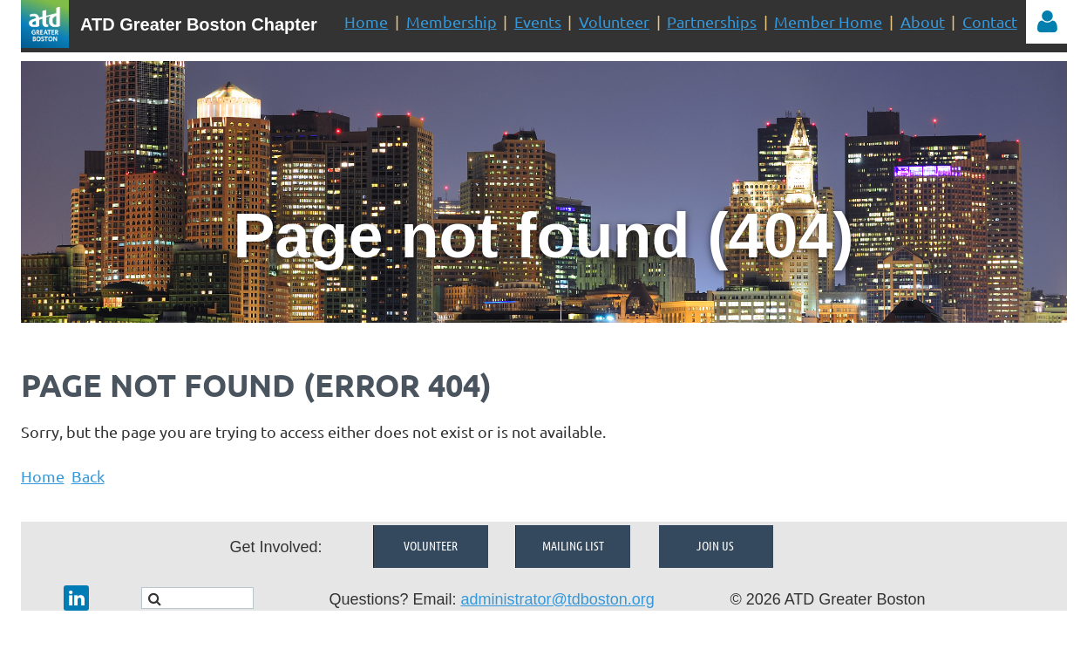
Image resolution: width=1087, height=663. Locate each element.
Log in (1048, 22)
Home (366, 21)
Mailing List (573, 545)
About (922, 21)
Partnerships (712, 21)
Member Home (828, 21)
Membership (451, 21)
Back (88, 476)
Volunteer (614, 21)
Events (537, 21)
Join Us (715, 545)
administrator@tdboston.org (557, 599)
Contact (989, 21)
